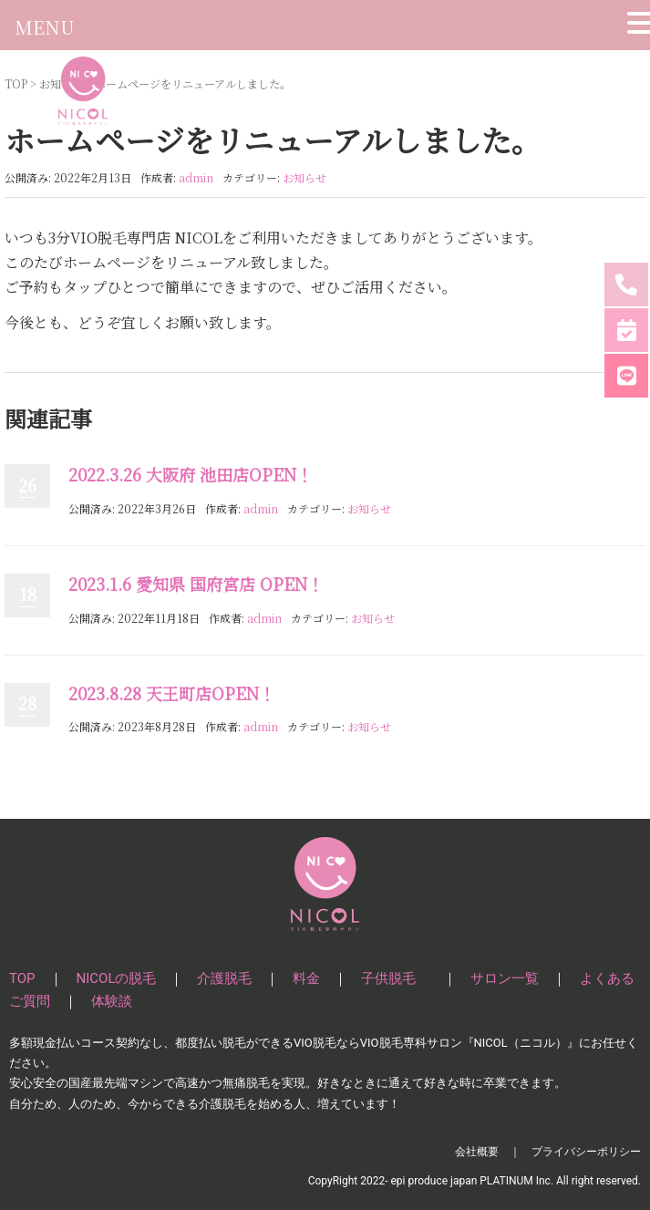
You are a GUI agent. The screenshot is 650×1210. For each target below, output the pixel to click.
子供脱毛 (395, 978)
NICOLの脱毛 (117, 978)
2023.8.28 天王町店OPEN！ (171, 693)
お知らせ (304, 177)
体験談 (111, 1001)
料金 (306, 978)
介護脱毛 (224, 978)
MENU (45, 27)
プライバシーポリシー (586, 1151)
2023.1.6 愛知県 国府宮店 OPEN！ (196, 583)
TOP (22, 978)
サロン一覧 (504, 978)
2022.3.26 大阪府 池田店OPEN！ (190, 474)
